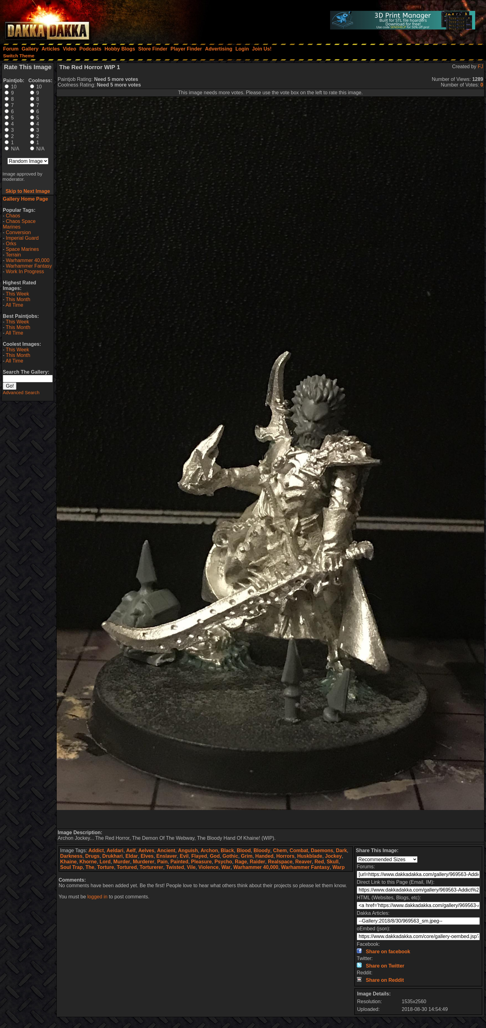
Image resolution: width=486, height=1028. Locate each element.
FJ (480, 66)
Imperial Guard (22, 238)
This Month (18, 299)
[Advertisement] (270, 819)
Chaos (13, 215)
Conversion (18, 232)
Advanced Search (21, 392)
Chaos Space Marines (19, 224)
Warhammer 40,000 (28, 260)
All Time (14, 305)
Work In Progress (25, 271)
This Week (17, 293)
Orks (11, 243)
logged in (97, 896)
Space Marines (22, 249)
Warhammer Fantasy (29, 266)
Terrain (13, 254)
